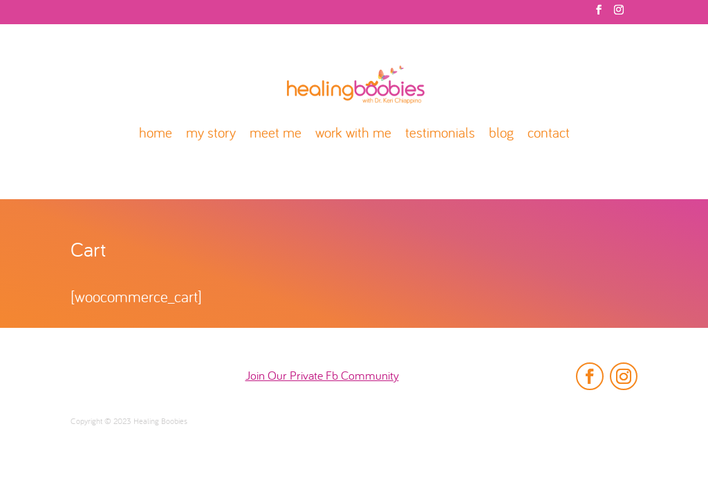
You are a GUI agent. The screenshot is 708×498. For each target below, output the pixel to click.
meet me (275, 134)
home (155, 134)
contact (549, 134)
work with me (353, 134)
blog (501, 134)
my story (211, 134)
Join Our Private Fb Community (322, 376)
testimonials (440, 134)
